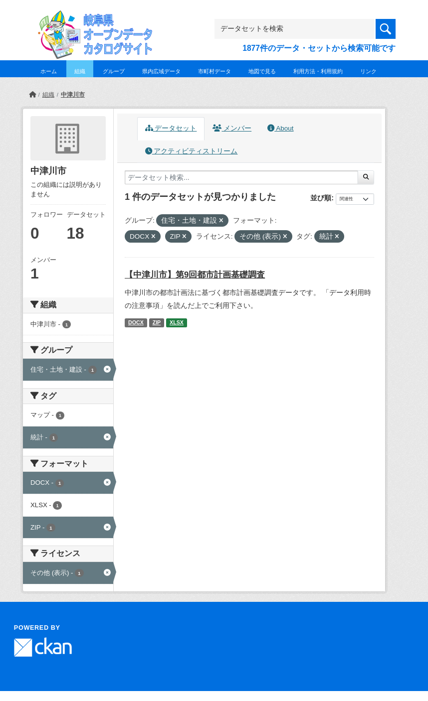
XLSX (177, 322)
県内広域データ (161, 71)
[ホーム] (32, 94)
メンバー (232, 128)
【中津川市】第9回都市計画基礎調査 (195, 275)
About (280, 128)
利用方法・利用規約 (318, 71)
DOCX (136, 322)
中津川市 (73, 94)
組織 (79, 71)
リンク (368, 71)
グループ (114, 71)
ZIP (157, 322)
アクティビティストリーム (191, 151)
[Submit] (366, 177)
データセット (171, 128)
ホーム (48, 71)
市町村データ (214, 71)
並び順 (320, 198)
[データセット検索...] (241, 177)
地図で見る (262, 71)
